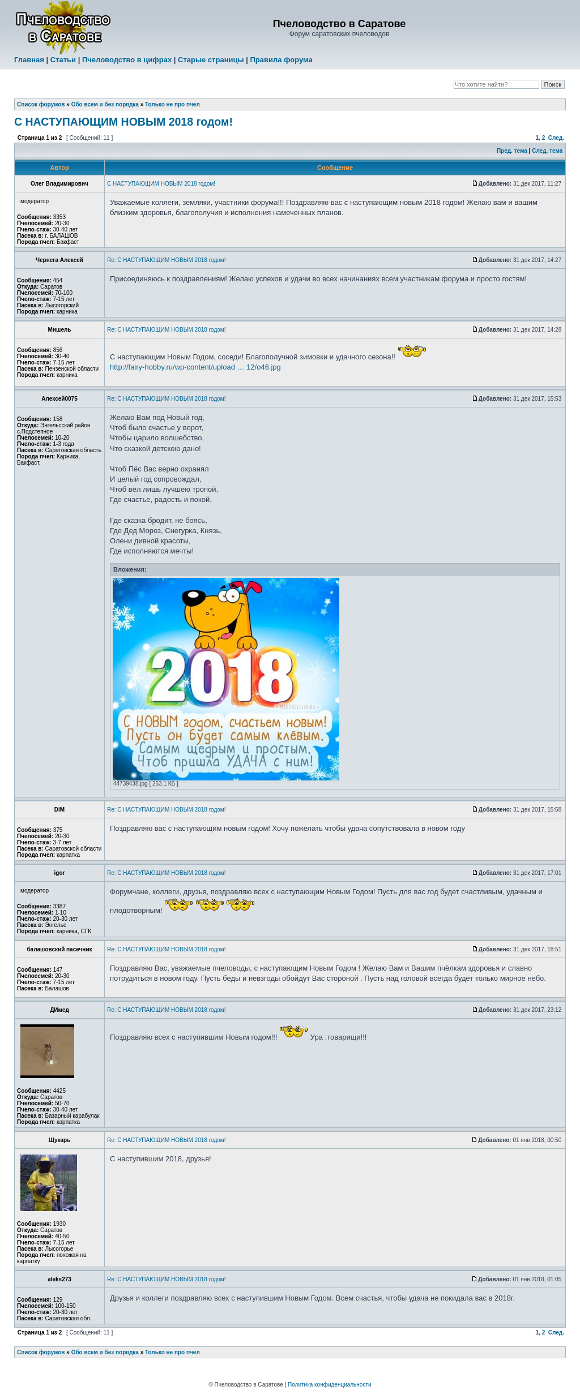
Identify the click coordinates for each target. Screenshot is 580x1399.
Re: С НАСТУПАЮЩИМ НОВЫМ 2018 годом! (166, 260)
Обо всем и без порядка (105, 104)
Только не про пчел (172, 104)
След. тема (547, 151)
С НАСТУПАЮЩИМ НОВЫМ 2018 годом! (123, 121)
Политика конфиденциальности (330, 1384)
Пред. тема (512, 151)
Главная (29, 59)
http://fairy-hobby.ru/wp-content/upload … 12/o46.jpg (195, 367)
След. (556, 138)
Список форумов (41, 104)
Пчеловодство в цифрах (127, 59)
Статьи (63, 59)
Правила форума (281, 59)
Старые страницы (211, 59)
